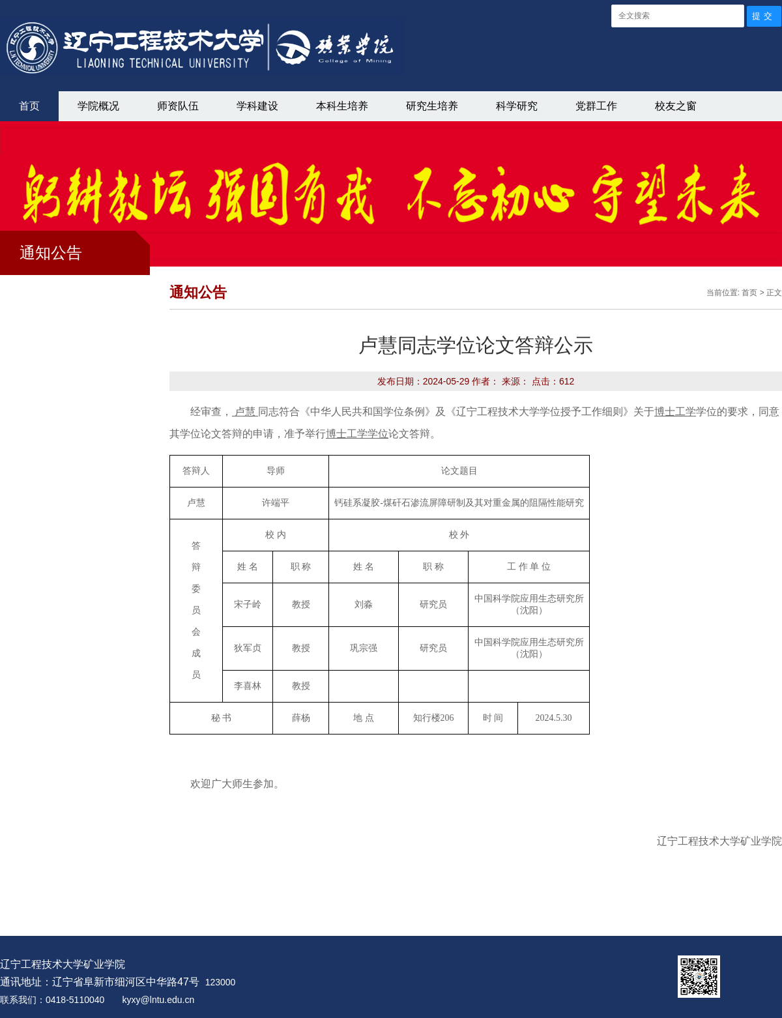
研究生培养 (432, 105)
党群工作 (596, 105)
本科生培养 (342, 105)
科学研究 (517, 105)
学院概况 (98, 105)
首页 (29, 105)
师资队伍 (178, 105)
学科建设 (257, 105)
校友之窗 (676, 105)
